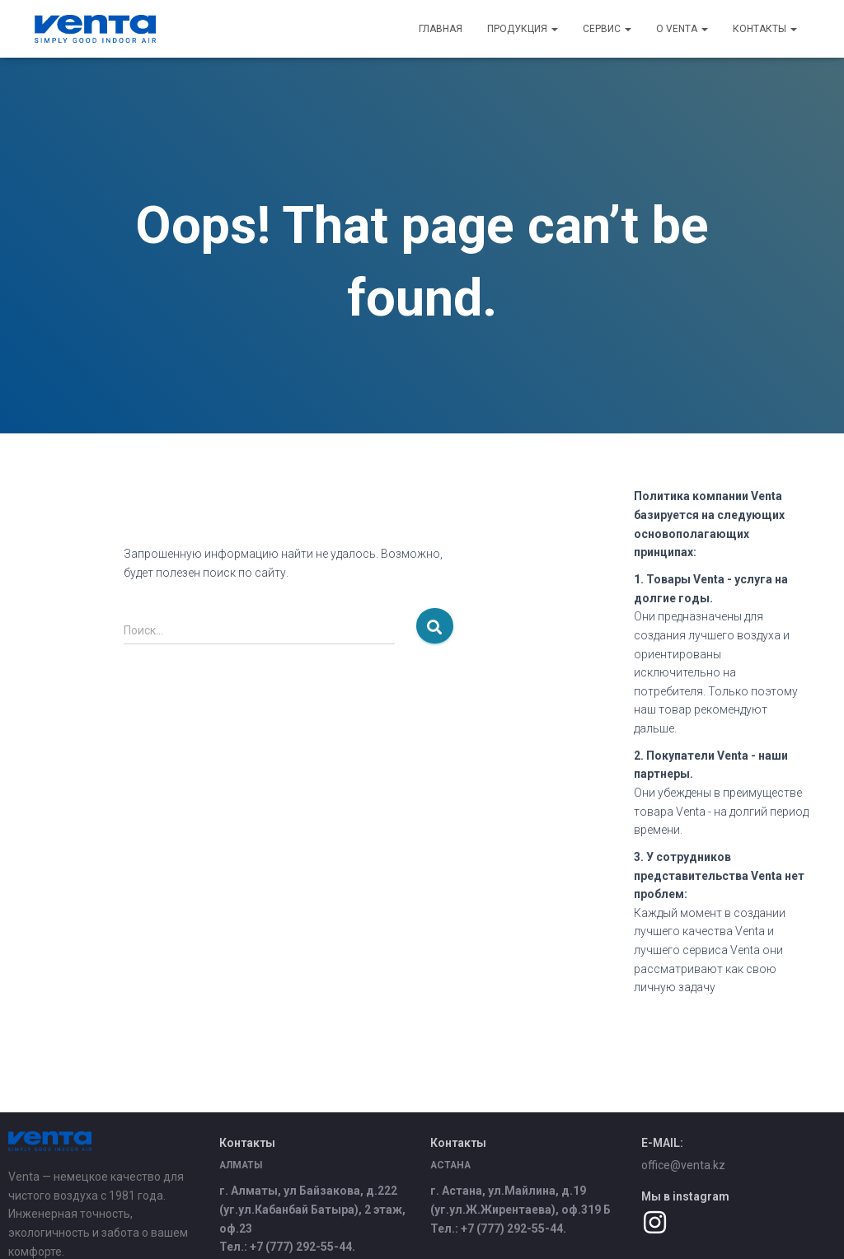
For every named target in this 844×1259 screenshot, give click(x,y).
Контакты (765, 29)
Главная (440, 29)
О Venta (682, 29)
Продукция (522, 29)
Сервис (607, 29)
